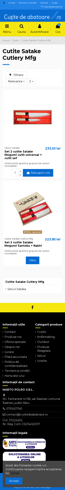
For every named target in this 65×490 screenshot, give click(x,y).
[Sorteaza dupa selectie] (16, 81)
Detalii (15, 473)
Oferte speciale (15, 342)
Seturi (41, 355)
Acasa (55, 2)
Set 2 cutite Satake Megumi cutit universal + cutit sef (23, 155)
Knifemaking (46, 337)
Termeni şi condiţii (28, 2)
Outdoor (43, 342)
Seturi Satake (16, 289)
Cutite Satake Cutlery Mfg (24, 281)
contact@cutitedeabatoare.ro (27, 414)
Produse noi (13, 337)
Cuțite (41, 331)
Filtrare (16, 75)
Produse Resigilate (44, 348)
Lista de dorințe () (51, 6)
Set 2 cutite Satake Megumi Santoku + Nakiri (23, 244)
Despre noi (12, 347)
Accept (14, 481)
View (32, 260)
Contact (44, 2)
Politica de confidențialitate (16, 363)
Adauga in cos (38, 172)
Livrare (12, 2)
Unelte (42, 361)
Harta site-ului (14, 375)
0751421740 (14, 408)
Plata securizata (16, 357)
